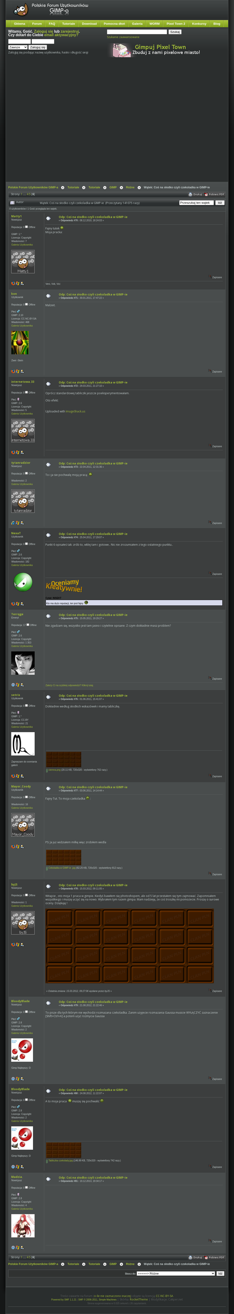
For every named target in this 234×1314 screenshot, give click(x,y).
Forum (37, 23)
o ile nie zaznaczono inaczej (112, 1296)
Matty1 (16, 216)
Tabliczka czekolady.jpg (59, 1160)
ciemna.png (53, 770)
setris (15, 695)
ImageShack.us (75, 411)
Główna (19, 23)
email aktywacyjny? (61, 35)
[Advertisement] (56, 123)
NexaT (16, 533)
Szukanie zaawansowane (123, 37)
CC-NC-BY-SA (164, 1296)
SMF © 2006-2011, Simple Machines (97, 1299)
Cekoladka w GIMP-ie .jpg (60, 868)
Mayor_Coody (21, 786)
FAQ (52, 23)
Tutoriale (68, 23)
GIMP (113, 187)
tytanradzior (20, 463)
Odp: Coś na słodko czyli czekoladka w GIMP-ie (93, 217)
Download (89, 23)
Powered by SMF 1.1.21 (63, 1299)
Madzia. (17, 1177)
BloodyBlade (20, 1001)
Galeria (137, 23)
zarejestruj (70, 31)
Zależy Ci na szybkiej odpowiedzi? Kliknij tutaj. (69, 685)
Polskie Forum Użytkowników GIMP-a (33, 187)
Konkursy (199, 23)
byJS (14, 884)
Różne (130, 187)
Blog (216, 23)
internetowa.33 (22, 382)
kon (14, 294)
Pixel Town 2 (176, 23)
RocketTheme (139, 1299)
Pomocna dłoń (114, 23)
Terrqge (17, 614)
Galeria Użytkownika (22, 244)
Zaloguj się (43, 31)
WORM (155, 23)
